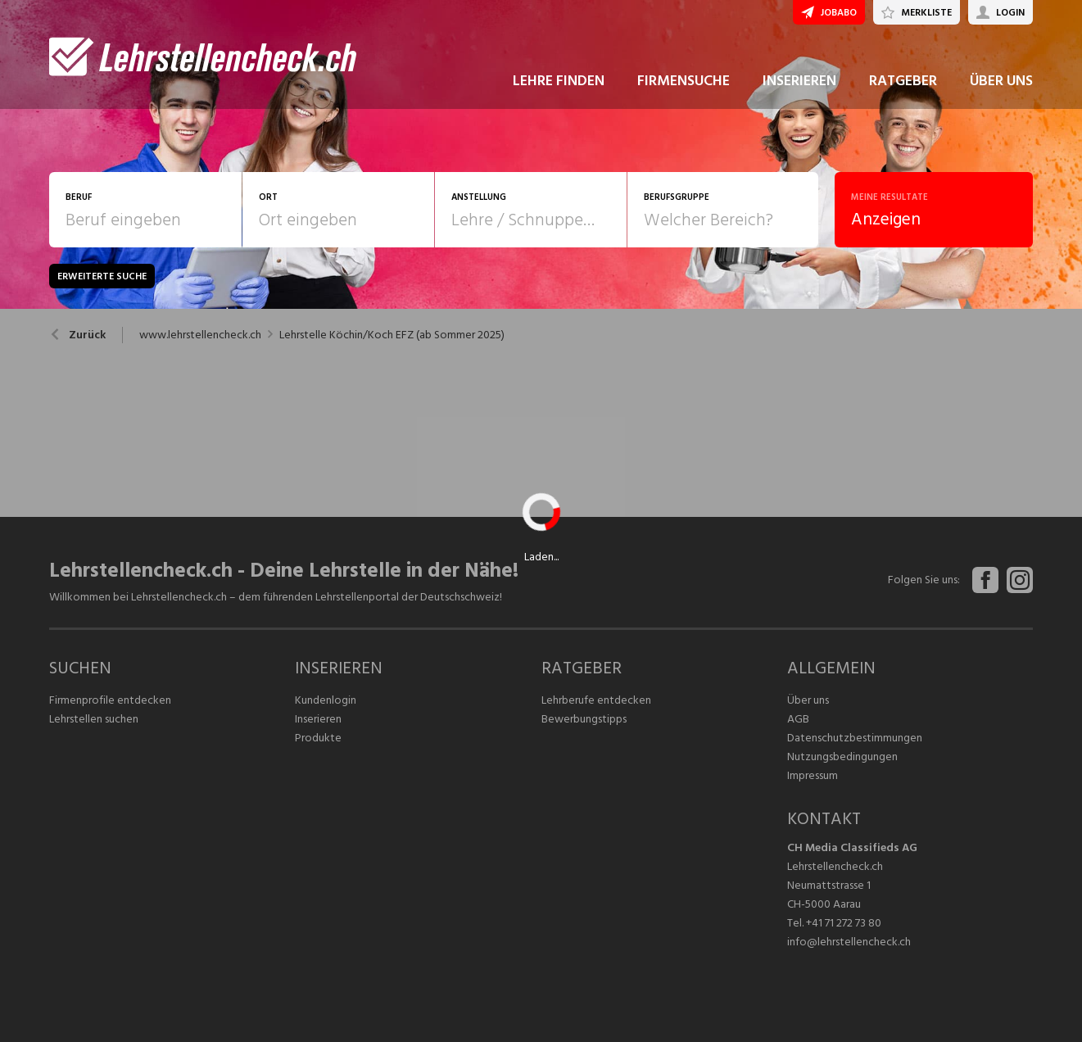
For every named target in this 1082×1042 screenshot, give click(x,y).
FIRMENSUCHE (683, 81)
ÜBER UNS (1001, 81)
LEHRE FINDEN (558, 81)
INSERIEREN (799, 81)
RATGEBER (903, 81)
